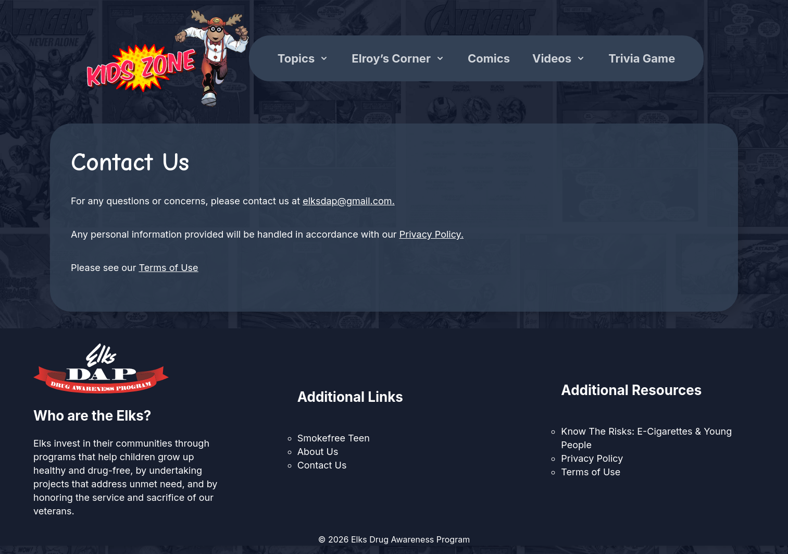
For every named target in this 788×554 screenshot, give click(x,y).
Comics (489, 58)
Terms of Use (168, 267)
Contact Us (322, 465)
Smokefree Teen (333, 438)
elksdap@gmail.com (347, 200)
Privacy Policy (430, 234)
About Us (318, 451)
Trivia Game (641, 58)
